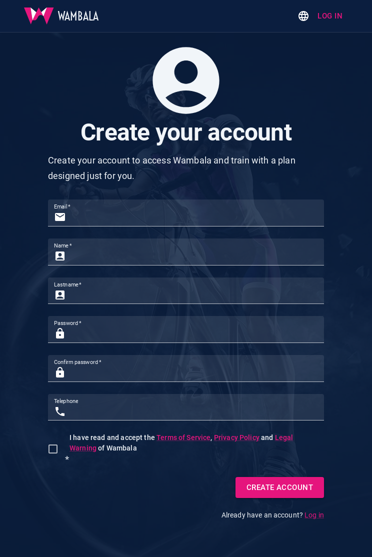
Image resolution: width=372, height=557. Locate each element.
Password (68, 323)
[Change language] (303, 16)
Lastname (68, 284)
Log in (330, 16)
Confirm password (78, 362)
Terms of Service (183, 438)
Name (63, 245)
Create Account (280, 487)
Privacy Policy (237, 438)
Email (62, 207)
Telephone (66, 401)
